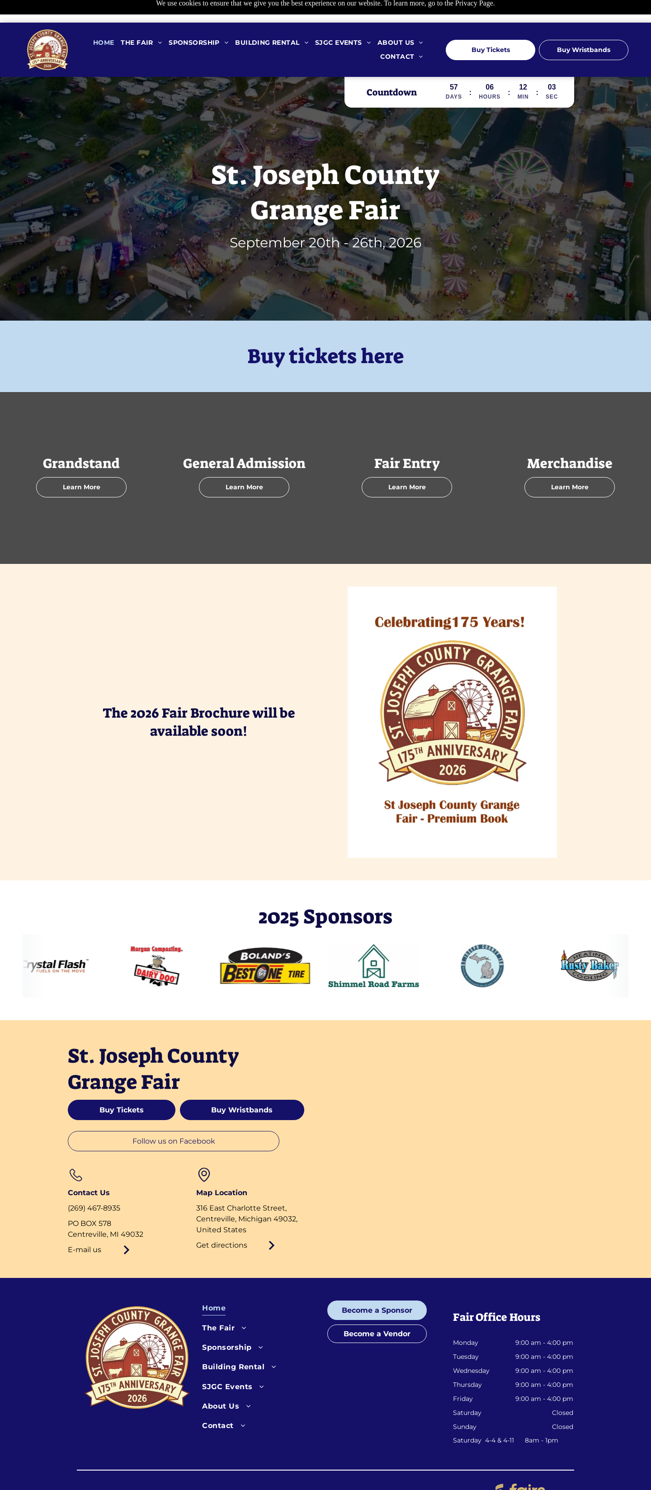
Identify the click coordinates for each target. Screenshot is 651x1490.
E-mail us (84, 1227)
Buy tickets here (325, 334)
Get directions (221, 1222)
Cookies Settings (354, 1469)
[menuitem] (100, 20)
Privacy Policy (227, 1469)
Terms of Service (290, 1469)
